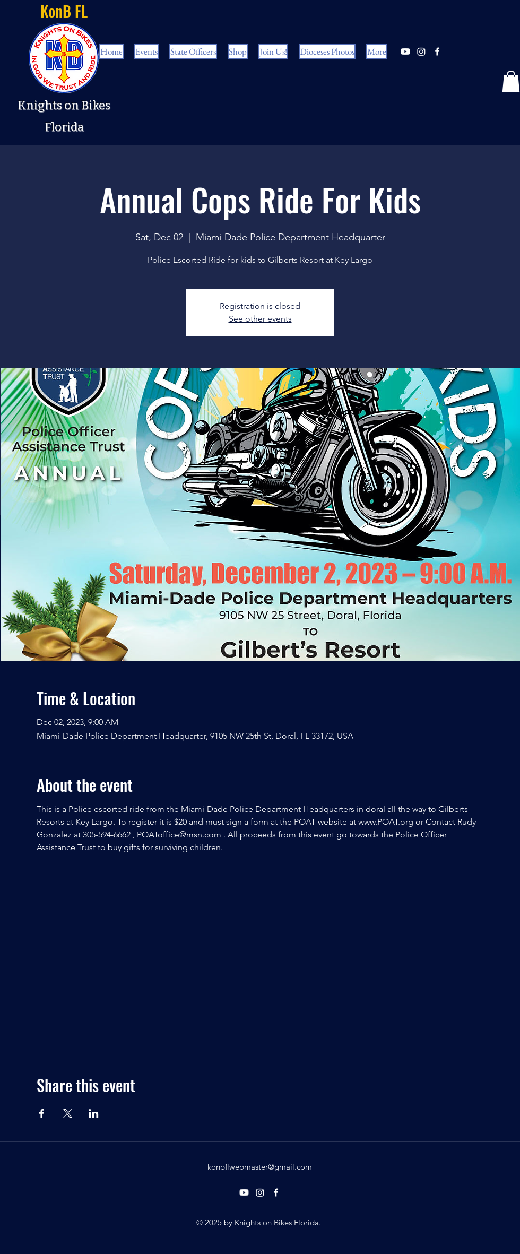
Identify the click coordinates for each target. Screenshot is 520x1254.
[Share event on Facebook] (42, 1113)
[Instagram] (421, 51)
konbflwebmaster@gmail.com (259, 1167)
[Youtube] (405, 51)
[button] (511, 81)
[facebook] (437, 51)
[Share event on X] (68, 1113)
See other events (260, 319)
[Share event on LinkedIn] (94, 1113)
